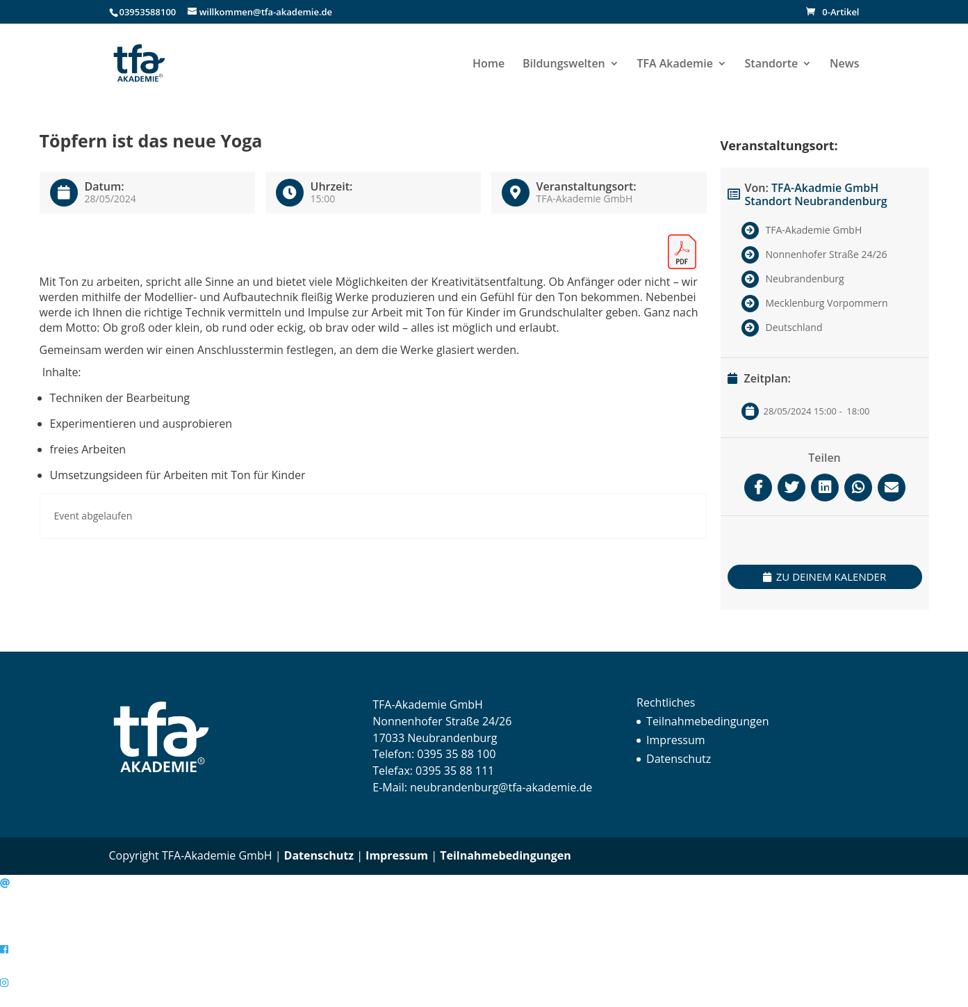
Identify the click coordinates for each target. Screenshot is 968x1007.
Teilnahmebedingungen (707, 721)
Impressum (675, 740)
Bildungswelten (564, 64)
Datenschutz (678, 758)
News (845, 64)
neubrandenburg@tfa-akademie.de (501, 787)
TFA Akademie (674, 64)
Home (488, 64)
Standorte (771, 64)
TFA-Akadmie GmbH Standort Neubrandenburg (816, 194)
